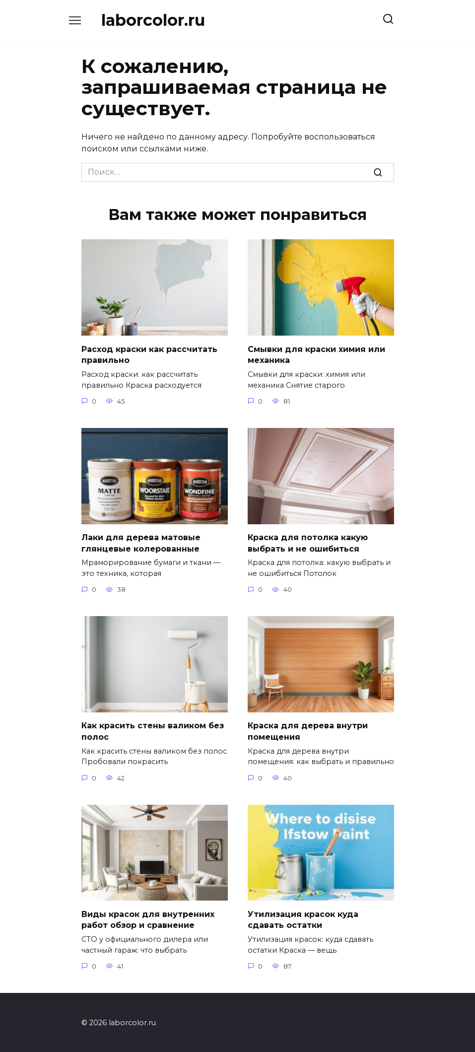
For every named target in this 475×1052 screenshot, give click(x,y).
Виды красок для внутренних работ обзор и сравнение (147, 918)
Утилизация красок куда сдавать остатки (303, 918)
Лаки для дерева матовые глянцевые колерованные (141, 542)
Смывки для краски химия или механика (316, 354)
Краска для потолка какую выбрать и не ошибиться (308, 542)
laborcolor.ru (153, 20)
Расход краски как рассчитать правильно (149, 354)
